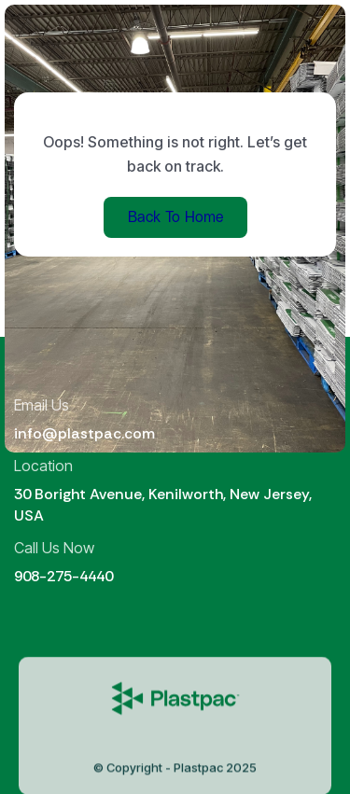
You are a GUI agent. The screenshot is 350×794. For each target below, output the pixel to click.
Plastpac (198, 772)
